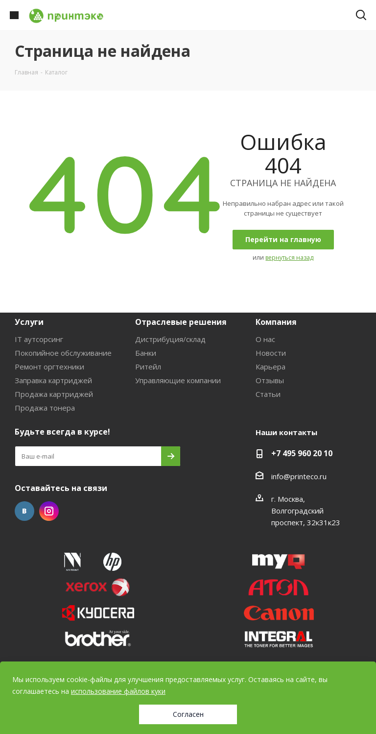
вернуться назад (289, 257)
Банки (145, 353)
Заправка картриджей (53, 380)
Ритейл (148, 366)
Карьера (270, 366)
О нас (265, 339)
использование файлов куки (118, 691)
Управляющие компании (178, 380)
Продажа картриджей (54, 394)
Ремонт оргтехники (49, 366)
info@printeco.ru (299, 476)
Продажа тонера (45, 408)
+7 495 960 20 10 (301, 453)
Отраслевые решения (181, 322)
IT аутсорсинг (39, 339)
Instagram (49, 511)
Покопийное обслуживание (63, 353)
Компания (276, 322)
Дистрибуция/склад (170, 339)
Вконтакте (24, 511)
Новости (271, 353)
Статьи (268, 394)
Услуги (29, 322)
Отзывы (270, 380)
